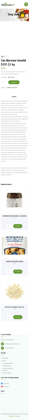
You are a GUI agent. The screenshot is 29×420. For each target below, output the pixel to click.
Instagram (5, 386)
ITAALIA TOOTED (12, 87)
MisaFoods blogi (6, 373)
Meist (3, 360)
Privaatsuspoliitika (8, 363)
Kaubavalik (5, 358)
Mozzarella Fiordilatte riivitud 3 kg (14, 307)
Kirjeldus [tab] (14, 96)
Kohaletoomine (7, 365)
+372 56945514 (9, 348)
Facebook (5, 383)
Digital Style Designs (14, 416)
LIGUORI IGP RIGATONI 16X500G (14, 261)
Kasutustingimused (8, 368)
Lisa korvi (14, 82)
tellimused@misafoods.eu (12, 344)
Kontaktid (5, 370)
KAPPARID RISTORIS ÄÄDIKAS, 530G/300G (14, 216)
